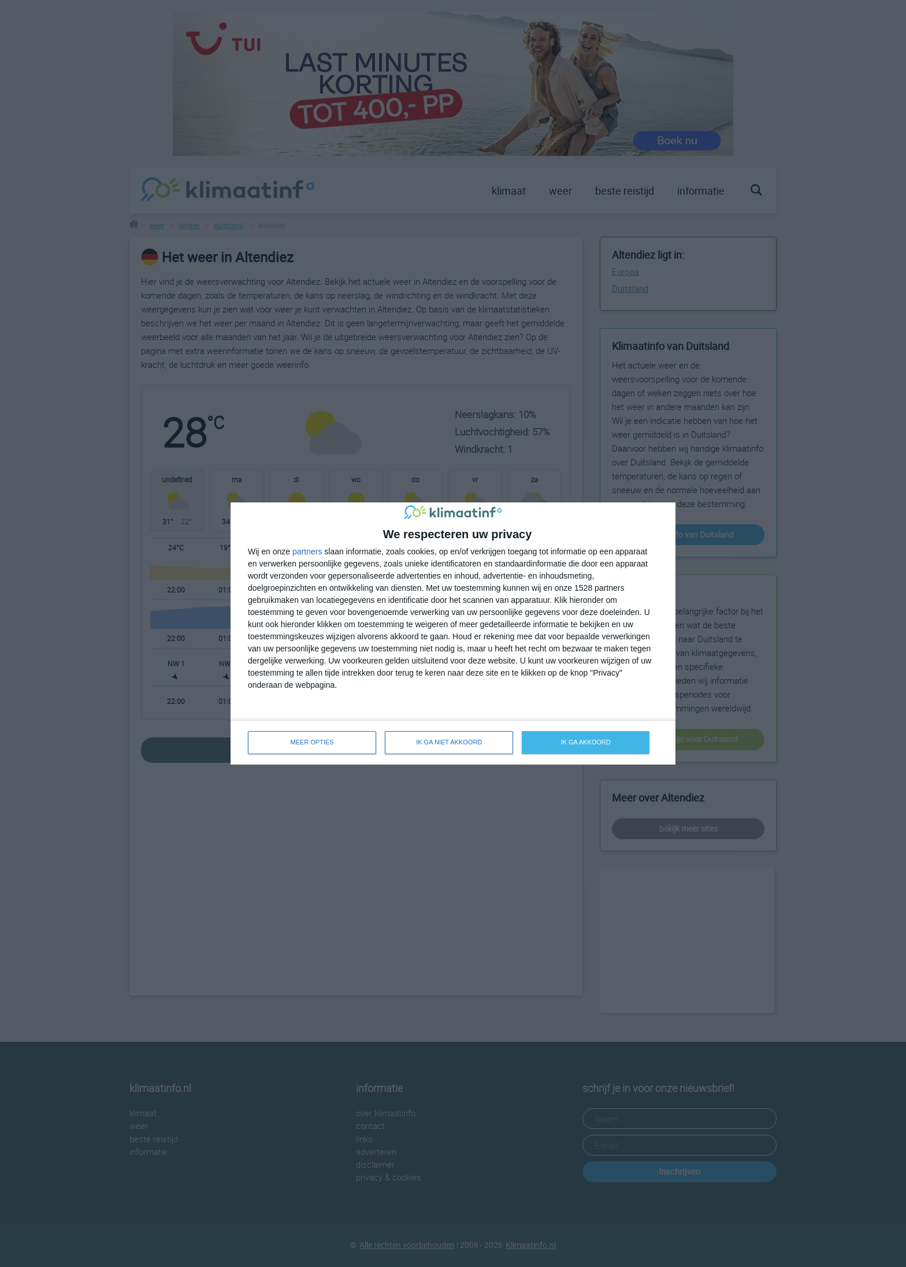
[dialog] (453, 633)
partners (307, 551)
